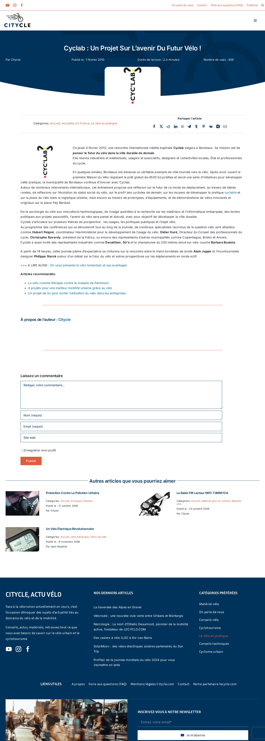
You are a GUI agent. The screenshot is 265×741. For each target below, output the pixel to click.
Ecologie (76, 500)
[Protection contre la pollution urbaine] (22, 493)
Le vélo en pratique (104, 123)
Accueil (55, 123)
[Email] (225, 126)
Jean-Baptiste (59, 546)
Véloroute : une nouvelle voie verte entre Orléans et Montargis (138, 616)
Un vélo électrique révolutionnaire (70, 529)
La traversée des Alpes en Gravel (118, 607)
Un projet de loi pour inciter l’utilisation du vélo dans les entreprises (77, 293)
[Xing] (218, 126)
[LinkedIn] (175, 126)
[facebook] (21, 5)
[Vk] (210, 126)
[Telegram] (189, 126)
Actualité (68, 123)
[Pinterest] (203, 126)
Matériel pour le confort (216, 500)
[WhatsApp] (182, 126)
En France (82, 123)
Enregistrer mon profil (40, 450)
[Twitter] (161, 126)
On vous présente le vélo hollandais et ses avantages (88, 265)
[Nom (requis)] (121, 415)
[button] (262, 5)
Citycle (16, 59)
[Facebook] (154, 126)
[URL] (121, 437)
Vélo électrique (80, 536)
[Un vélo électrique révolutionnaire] (22, 529)
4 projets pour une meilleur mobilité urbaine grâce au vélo (70, 288)
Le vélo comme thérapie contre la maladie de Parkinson (68, 283)
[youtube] (7, 5)
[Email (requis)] (121, 426)
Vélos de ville (98, 536)
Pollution (88, 500)
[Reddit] (168, 126)
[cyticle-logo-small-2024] (17, 15)
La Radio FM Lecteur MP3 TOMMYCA (202, 493)
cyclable (231, 192)
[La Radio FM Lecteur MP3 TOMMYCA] (153, 493)
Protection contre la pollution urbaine (72, 493)
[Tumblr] (196, 126)
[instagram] (14, 5)
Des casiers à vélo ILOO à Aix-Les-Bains (123, 638)
